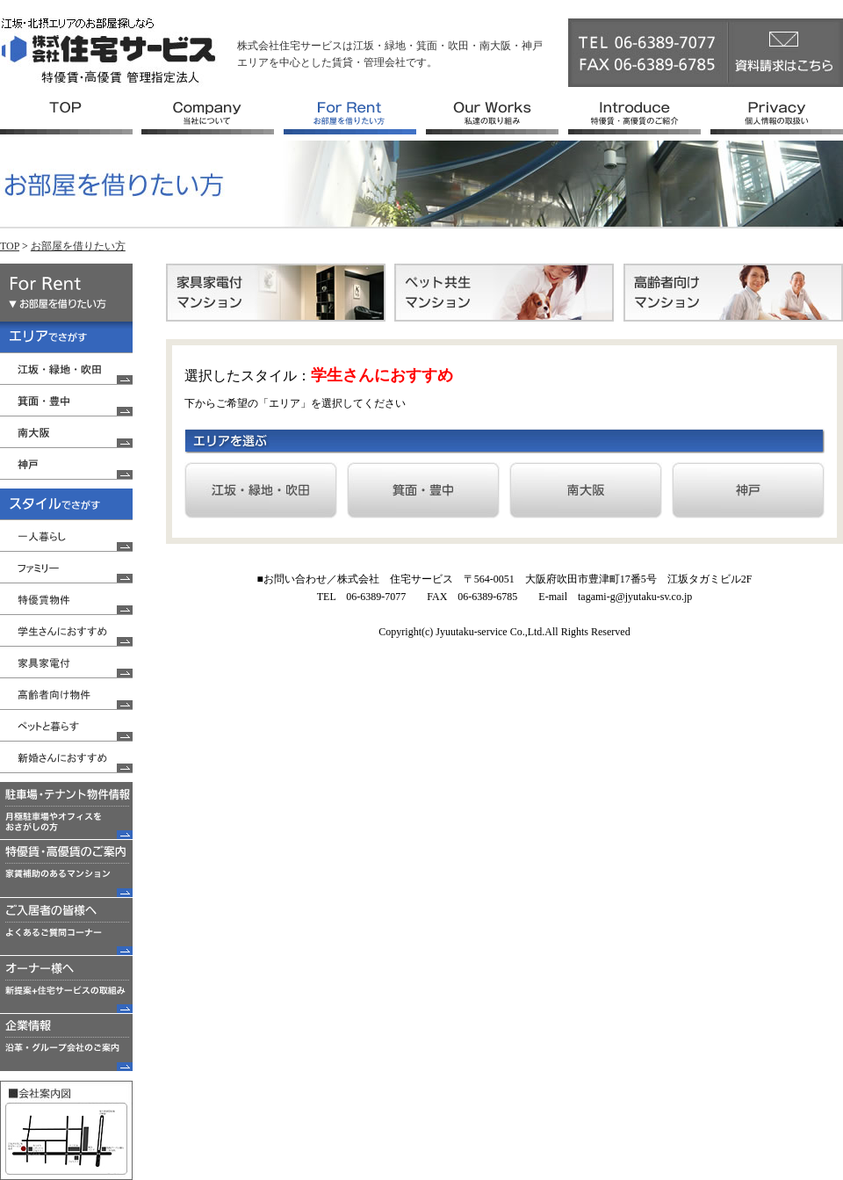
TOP (9, 246)
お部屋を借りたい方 (78, 246)
